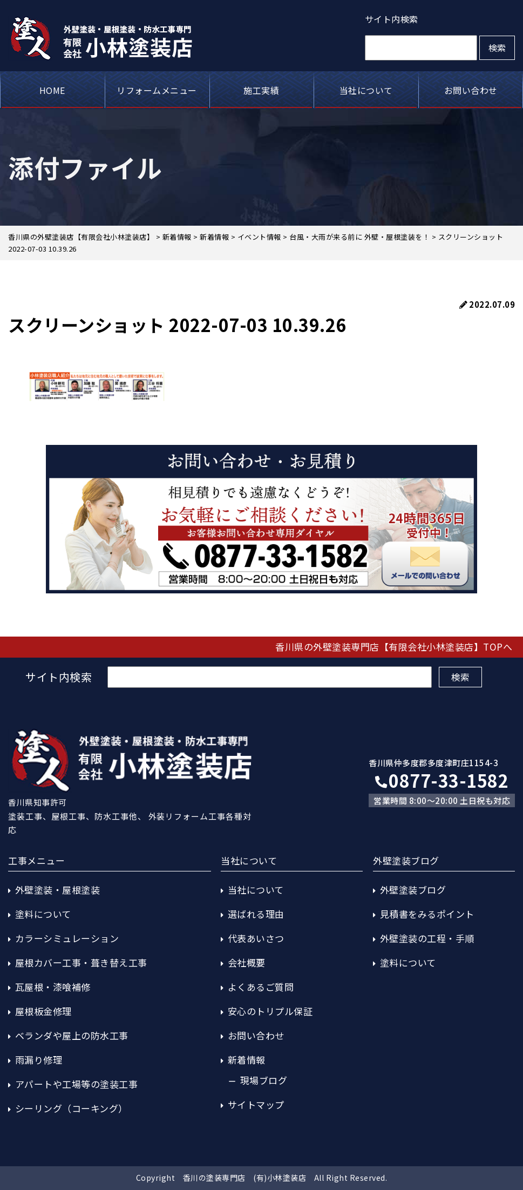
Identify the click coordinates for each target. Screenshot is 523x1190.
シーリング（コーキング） (71, 1108)
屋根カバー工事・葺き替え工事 (81, 962)
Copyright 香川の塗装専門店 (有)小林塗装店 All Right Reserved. (262, 1177)
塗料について (43, 914)
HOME (52, 90)
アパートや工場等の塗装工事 (76, 1084)
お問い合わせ (471, 90)
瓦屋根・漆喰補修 (53, 986)
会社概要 (247, 962)
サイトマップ (256, 1104)
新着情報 (247, 1059)
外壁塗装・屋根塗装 (57, 889)
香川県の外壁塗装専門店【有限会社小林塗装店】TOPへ (393, 646)
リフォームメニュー (157, 90)
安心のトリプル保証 (270, 1011)
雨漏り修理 (39, 1059)
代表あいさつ (256, 938)
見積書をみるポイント (427, 914)
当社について (366, 90)
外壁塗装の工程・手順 (427, 938)
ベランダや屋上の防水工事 (71, 1035)
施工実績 (261, 90)
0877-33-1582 (441, 780)
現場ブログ (264, 1080)
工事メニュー (36, 860)
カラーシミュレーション (67, 938)
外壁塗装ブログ (413, 889)
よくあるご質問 (261, 986)
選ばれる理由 (256, 914)
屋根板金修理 (43, 1011)
